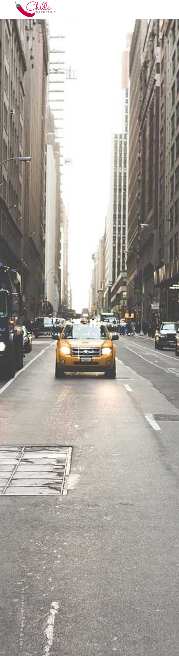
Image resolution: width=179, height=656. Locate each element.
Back (89, 351)
